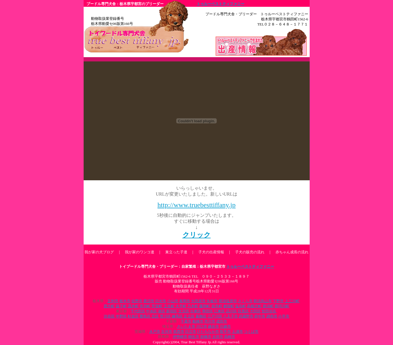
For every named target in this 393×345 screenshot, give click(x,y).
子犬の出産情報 (211, 252)
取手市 (225, 331)
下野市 (278, 301)
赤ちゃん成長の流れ (292, 252)
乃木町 (192, 306)
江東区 (219, 311)
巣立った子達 (176, 252)
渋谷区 (109, 316)
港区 (161, 311)
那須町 (268, 306)
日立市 (190, 331)
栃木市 (125, 301)
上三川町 (292, 301)
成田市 (221, 321)
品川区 (231, 311)
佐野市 (136, 301)
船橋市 (197, 321)
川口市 (201, 326)
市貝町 (145, 306)
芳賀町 (156, 306)
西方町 (109, 306)
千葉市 (186, 321)
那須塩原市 (228, 301)
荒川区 (165, 316)
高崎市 (229, 337)
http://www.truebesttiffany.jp (196, 205)
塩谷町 (240, 306)
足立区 (189, 316)
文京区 (183, 311)
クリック (197, 235)
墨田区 (207, 311)
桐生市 (193, 337)
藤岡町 (204, 306)
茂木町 (133, 306)
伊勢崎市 (180, 337)
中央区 (151, 311)
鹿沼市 (148, 301)
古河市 (166, 331)
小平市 (283, 316)
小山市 (172, 301)
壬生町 (169, 306)
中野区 (121, 316)
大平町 (180, 306)
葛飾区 (201, 316)
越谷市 (213, 326)
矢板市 (212, 301)
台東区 (195, 311)
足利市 (112, 301)
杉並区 (133, 316)
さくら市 (245, 301)
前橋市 (205, 337)
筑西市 (178, 331)
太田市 (217, 337)
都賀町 (228, 306)
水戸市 (154, 331)
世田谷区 (269, 311)
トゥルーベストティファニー (220, 4)
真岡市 (184, 301)
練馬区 (177, 316)
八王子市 (230, 316)
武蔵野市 (246, 316)
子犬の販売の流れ (249, 252)
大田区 (255, 311)
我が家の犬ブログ (99, 252)
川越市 (225, 326)
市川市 (209, 321)
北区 (155, 316)
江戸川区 (215, 316)
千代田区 (138, 311)
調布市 (271, 316)
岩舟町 (216, 306)
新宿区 (171, 311)
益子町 (121, 306)
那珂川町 (282, 306)
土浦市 (237, 331)
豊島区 (145, 316)
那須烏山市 (262, 301)
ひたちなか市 (208, 331)
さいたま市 (186, 326)
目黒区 (243, 311)
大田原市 (198, 301)
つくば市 (251, 331)
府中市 (259, 316)
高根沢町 (254, 306)
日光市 (160, 301)
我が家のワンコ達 (139, 252)
